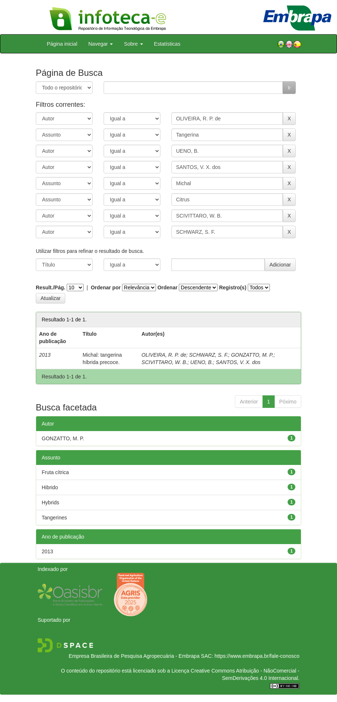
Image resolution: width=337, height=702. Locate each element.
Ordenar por (106, 287)
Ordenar (167, 287)
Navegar (100, 44)
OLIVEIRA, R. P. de (164, 355)
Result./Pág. (50, 287)
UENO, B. (201, 362)
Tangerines (54, 518)
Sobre (133, 44)
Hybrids (50, 502)
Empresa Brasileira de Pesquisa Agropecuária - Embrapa (134, 656)
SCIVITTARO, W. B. (164, 362)
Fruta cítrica (55, 472)
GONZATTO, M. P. (252, 355)
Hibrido (50, 487)
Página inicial (62, 44)
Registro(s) (232, 287)
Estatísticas (167, 44)
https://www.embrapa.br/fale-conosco (257, 656)
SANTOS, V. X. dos (238, 362)
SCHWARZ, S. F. (208, 355)
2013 (47, 551)
